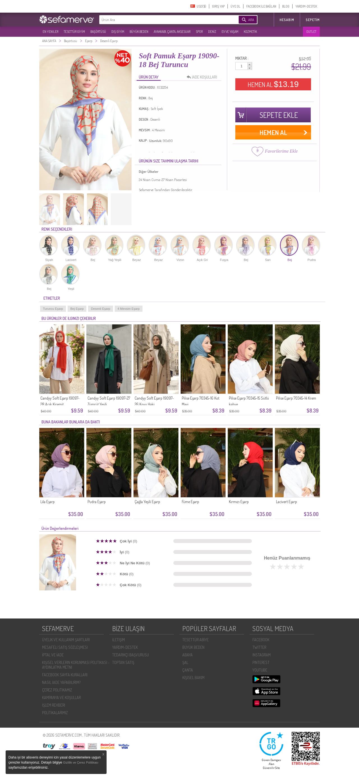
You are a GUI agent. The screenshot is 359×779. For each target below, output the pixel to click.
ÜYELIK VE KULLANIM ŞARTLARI (66, 639)
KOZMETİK (250, 31)
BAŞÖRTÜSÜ (98, 31)
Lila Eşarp (47, 501)
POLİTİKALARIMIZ (55, 712)
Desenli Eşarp (100, 308)
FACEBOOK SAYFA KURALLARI (65, 674)
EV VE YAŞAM (230, 31)
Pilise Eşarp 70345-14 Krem (296, 398)
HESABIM (287, 20)
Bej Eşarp (77, 308)
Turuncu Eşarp (53, 308)
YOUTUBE (259, 670)
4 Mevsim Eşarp (129, 308)
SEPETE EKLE (279, 115)
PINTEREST (261, 662)
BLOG (285, 6)
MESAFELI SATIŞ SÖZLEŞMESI (65, 647)
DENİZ (212, 31)
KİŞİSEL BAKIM (193, 677)
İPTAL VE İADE (53, 654)
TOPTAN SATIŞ (123, 662)
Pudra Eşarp (97, 501)
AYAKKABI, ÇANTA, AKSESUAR (172, 31)
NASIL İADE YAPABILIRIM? (61, 682)
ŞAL (185, 662)
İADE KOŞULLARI (203, 77)
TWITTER (259, 647)
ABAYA (187, 654)
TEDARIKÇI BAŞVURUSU (130, 654)
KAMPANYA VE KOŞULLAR (61, 697)
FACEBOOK (260, 639)
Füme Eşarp (190, 501)
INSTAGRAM (261, 654)
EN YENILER (50, 31)
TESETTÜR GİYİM (74, 31)
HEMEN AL (273, 84)
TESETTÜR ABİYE (195, 639)
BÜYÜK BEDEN (139, 31)
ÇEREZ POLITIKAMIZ (57, 690)
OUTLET (311, 31)
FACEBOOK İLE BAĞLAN (261, 6)
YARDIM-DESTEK (306, 6)
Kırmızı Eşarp (239, 501)
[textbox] (160, 19)
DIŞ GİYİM (117, 31)
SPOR (199, 31)
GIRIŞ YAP (218, 6)
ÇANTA (187, 670)
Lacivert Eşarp (286, 501)
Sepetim (313, 20)
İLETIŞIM (118, 639)
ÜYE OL (235, 6)
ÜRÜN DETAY (148, 77)
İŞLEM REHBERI (53, 705)
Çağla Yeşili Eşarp (147, 501)
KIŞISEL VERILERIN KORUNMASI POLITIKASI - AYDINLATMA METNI (76, 665)
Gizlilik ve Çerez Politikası (80, 762)
